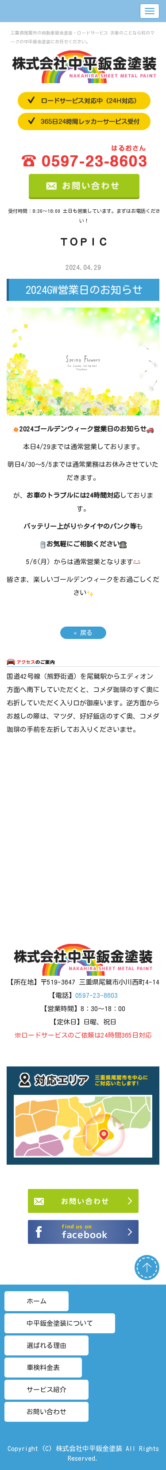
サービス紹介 (46, 1389)
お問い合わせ (46, 1411)
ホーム (36, 1301)
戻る (83, 633)
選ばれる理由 (46, 1345)
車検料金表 (43, 1367)
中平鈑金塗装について (60, 1323)
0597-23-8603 (96, 995)
